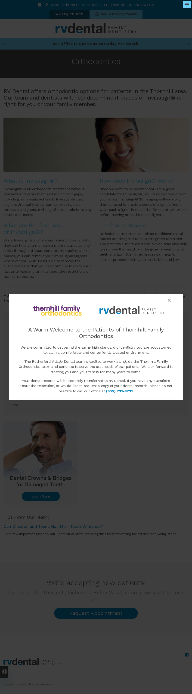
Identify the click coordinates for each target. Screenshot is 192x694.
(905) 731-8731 (119, 391)
